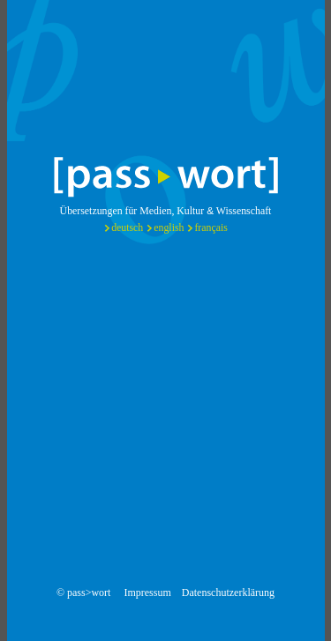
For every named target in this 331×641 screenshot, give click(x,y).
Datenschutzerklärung (228, 592)
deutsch (127, 227)
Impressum (147, 592)
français (210, 227)
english (169, 227)
